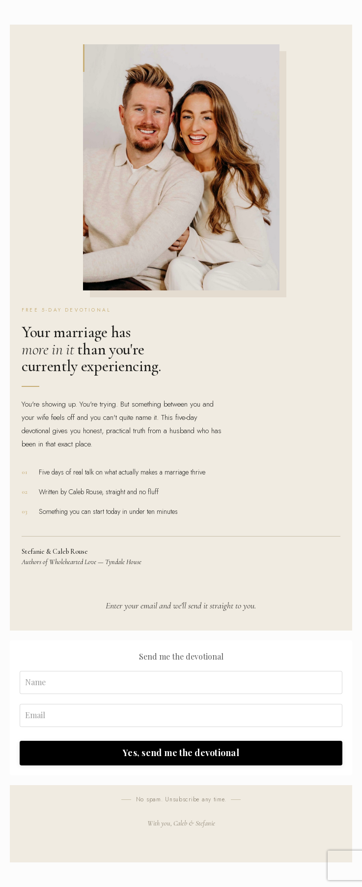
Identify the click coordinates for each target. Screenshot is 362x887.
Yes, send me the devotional (181, 753)
